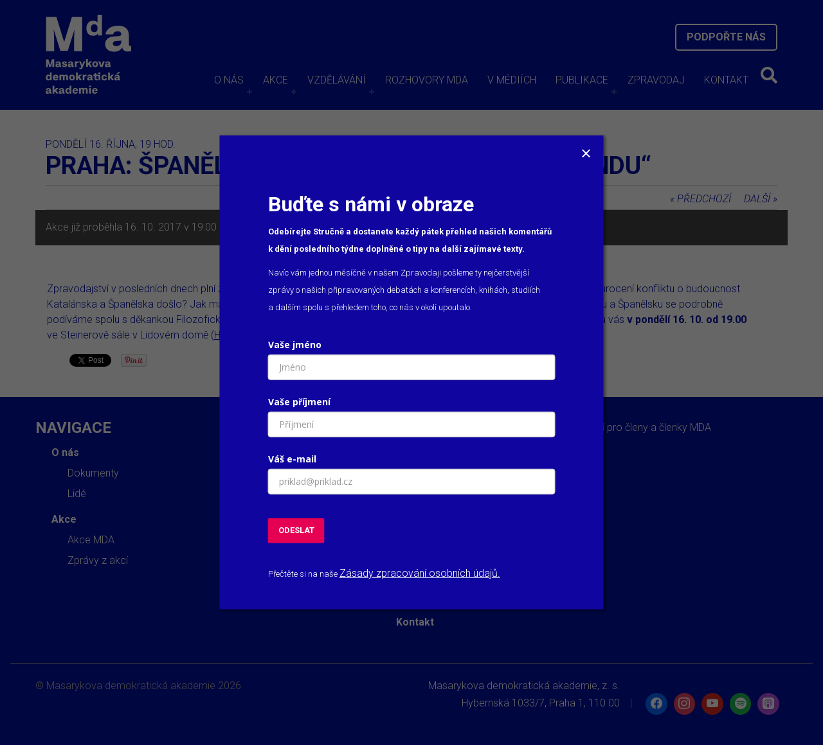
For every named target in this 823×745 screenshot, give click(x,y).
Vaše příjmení (299, 402)
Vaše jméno (294, 344)
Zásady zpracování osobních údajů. (419, 573)
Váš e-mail (292, 459)
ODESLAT (296, 530)
